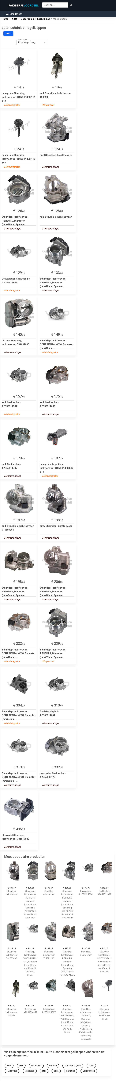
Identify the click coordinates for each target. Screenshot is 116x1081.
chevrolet (36, 1066)
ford (91, 1066)
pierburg (70, 1071)
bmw (21, 1066)
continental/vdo (73, 1066)
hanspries (12, 1071)
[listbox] (31, 42)
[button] (14, 13)
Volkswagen (89, 1071)
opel (56, 1071)
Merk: (8, 34)
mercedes (29, 1071)
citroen (53, 1066)
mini (44, 1071)
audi (9, 1066)
